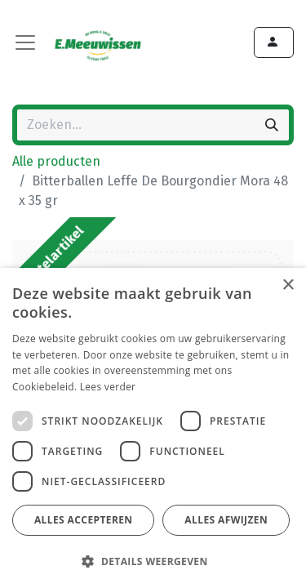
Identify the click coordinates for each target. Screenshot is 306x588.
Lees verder (108, 387)
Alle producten (56, 161)
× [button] (288, 285)
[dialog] (153, 428)
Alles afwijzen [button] (226, 520)
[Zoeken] (272, 124)
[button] (151, 561)
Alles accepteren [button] (83, 520)
